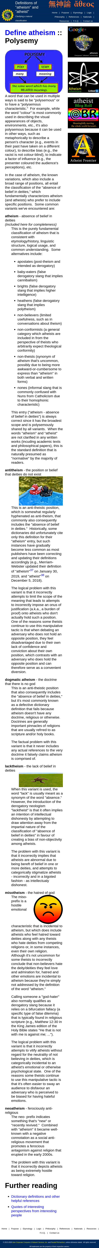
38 (42, 575)
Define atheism (30, 33)
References (74, 17)
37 (31, 570)
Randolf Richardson (58, 1242)
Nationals (87, 17)
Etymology (78, 12)
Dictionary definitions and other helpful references (35, 1198)
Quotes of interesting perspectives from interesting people (33, 1211)
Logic (89, 12)
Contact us (88, 21)
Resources (64, 21)
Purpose (65, 12)
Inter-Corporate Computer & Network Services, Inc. (30, 1242)
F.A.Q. (76, 21)
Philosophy (60, 17)
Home (54, 12)
